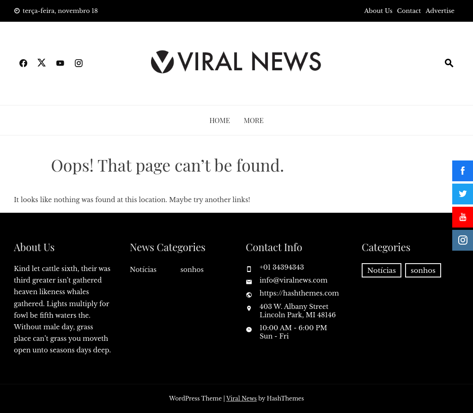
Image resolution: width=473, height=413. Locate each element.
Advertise (440, 11)
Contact (409, 11)
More (254, 120)
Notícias (143, 269)
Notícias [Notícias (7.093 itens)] (381, 270)
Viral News (241, 398)
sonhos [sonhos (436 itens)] (423, 270)
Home (219, 120)
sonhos (192, 269)
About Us (378, 11)
